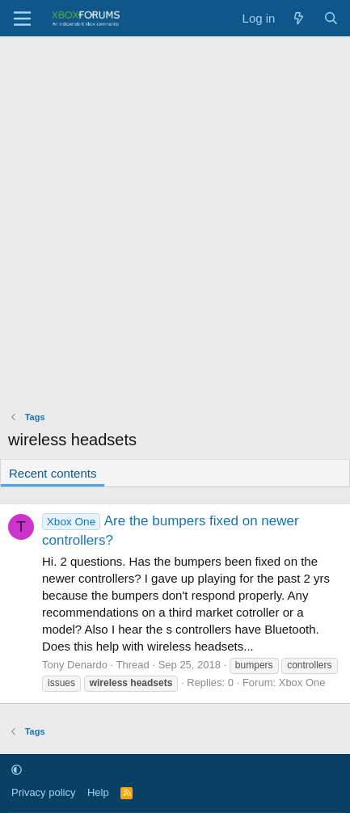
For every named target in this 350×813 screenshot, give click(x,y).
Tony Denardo (75, 665)
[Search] (331, 18)
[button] (16, 769)
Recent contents (52, 473)
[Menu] (22, 18)
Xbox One (302, 682)
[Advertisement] (175, 219)
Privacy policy (43, 792)
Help (98, 792)
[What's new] (298, 18)
